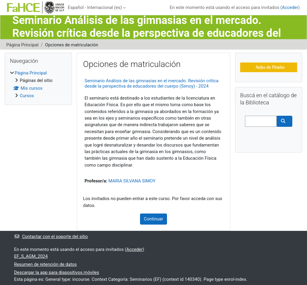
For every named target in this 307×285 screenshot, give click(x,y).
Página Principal (22, 45)
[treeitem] (38, 84)
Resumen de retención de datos (45, 264)
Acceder (290, 7)
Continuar (153, 219)
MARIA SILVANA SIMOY (131, 181)
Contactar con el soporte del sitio (51, 236)
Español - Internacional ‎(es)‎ (95, 7)
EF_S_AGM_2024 (31, 256)
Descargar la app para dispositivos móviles (56, 272)
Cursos (27, 95)
